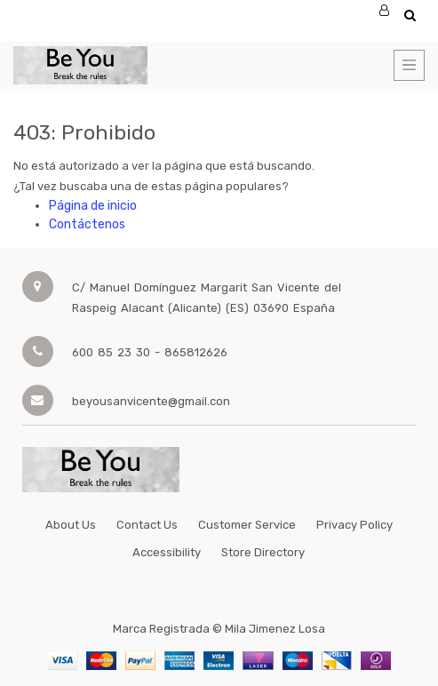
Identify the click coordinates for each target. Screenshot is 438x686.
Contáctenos (87, 224)
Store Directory (263, 552)
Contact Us (147, 524)
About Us (70, 524)
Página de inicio (93, 205)
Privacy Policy (354, 524)
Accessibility (166, 552)
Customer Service (247, 524)
